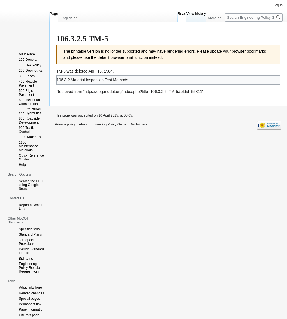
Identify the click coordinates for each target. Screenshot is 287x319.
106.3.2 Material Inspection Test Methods (92, 80)
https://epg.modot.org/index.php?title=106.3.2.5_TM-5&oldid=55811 (143, 91)
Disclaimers (138, 124)
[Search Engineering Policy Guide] (254, 17)
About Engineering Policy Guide (102, 124)
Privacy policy (65, 124)
